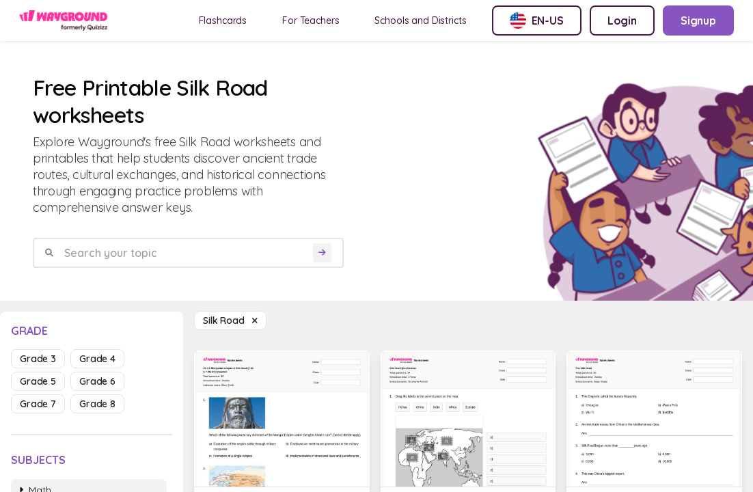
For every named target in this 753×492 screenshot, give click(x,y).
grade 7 (38, 404)
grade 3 (38, 359)
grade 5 (38, 381)
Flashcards (223, 20)
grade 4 (97, 359)
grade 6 (97, 381)
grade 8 (97, 404)
